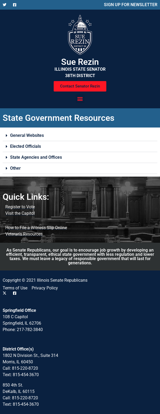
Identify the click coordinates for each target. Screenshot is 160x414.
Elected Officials (25, 146)
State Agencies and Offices (36, 157)
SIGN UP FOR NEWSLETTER (130, 4)
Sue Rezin (80, 62)
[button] (80, 98)
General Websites (27, 135)
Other (15, 168)
